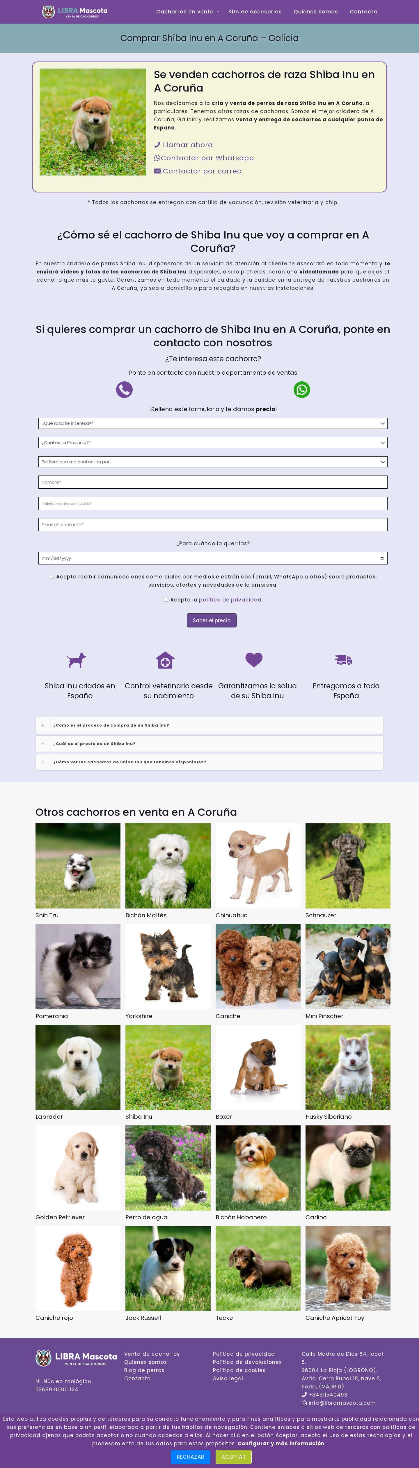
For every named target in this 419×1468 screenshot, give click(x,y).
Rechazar (190, 1456)
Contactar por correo (198, 171)
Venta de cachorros (152, 1354)
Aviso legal (228, 1378)
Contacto (137, 1378)
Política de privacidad (244, 1354)
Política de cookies (239, 1370)
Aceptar (234, 1456)
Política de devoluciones (247, 1362)
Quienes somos (145, 1362)
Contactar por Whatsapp (204, 158)
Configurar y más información (281, 1443)
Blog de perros (144, 1370)
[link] (209, 725)
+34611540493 (328, 1394)
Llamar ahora (183, 145)
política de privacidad (230, 599)
